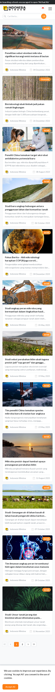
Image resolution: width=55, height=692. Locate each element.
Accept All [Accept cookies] (10, 686)
